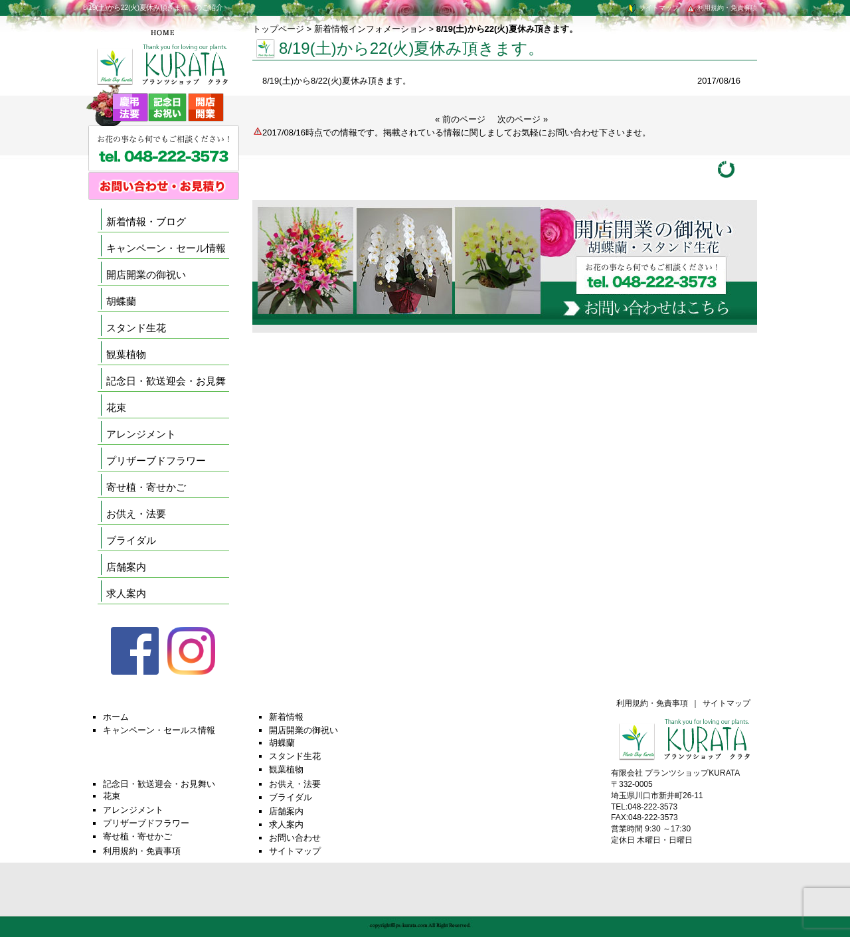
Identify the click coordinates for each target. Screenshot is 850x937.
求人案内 (126, 593)
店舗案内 (126, 566)
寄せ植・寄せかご (146, 487)
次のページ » (522, 119)
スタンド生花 (136, 327)
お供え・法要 (136, 513)
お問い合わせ (295, 838)
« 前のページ (460, 119)
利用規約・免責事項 (721, 7)
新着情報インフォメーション (370, 29)
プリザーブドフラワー (156, 460)
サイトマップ (653, 7)
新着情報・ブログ (146, 221)
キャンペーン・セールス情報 (159, 730)
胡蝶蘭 (121, 301)
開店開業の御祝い (146, 274)
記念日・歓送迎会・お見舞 (166, 380)
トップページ (278, 29)
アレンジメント (141, 434)
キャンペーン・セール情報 (166, 248)
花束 (116, 407)
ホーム (116, 717)
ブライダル (131, 540)
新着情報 (286, 717)
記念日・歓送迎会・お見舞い (159, 784)
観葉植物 (126, 354)
